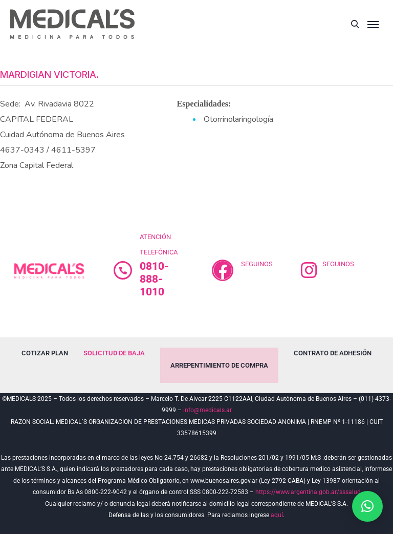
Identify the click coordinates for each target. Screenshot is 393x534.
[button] (367, 506)
